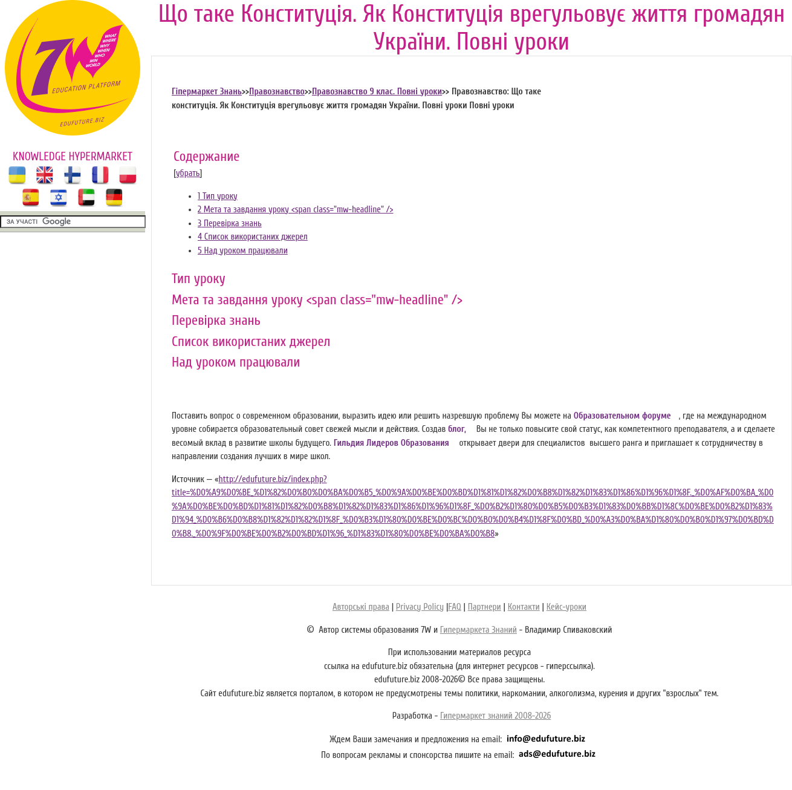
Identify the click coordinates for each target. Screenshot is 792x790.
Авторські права (361, 607)
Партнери (484, 607)
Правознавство (277, 92)
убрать (188, 173)
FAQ (454, 607)
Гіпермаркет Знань (207, 92)
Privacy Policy (420, 607)
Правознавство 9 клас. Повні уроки (377, 92)
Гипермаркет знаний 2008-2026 (495, 716)
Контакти (524, 607)
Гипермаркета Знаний (478, 630)
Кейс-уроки (566, 607)
